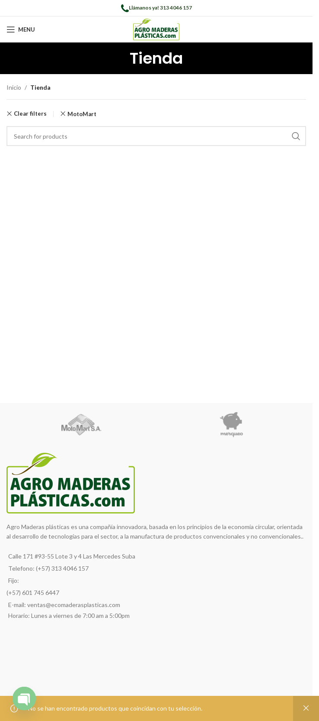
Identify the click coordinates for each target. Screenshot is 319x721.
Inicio (13, 87)
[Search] (156, 136)
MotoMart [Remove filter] (81, 113)
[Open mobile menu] (20, 29)
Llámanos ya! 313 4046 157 (160, 7)
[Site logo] (156, 28)
